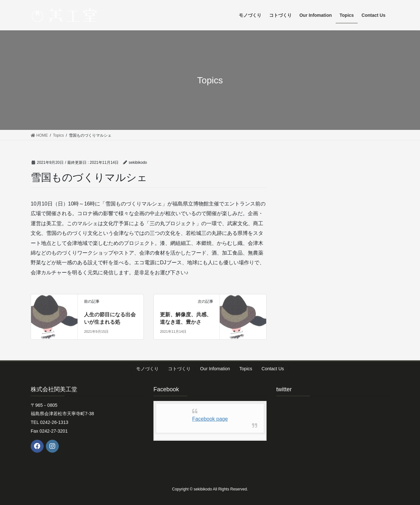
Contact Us (273, 368)
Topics (245, 368)
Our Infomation (215, 368)
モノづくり (147, 368)
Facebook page (210, 419)
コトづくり (179, 368)
